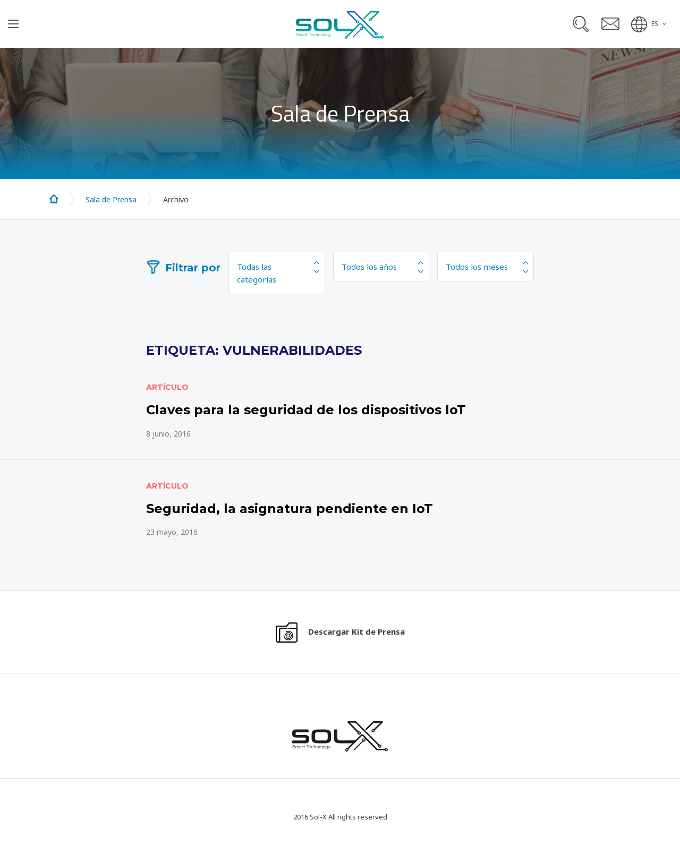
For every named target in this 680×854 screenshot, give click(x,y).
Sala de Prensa (111, 199)
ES (654, 23)
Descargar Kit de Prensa (356, 631)
